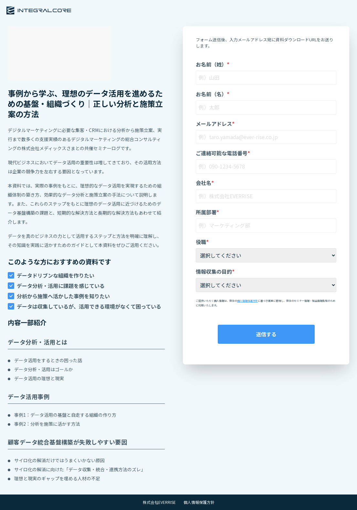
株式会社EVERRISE (159, 502)
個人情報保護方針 (247, 300)
